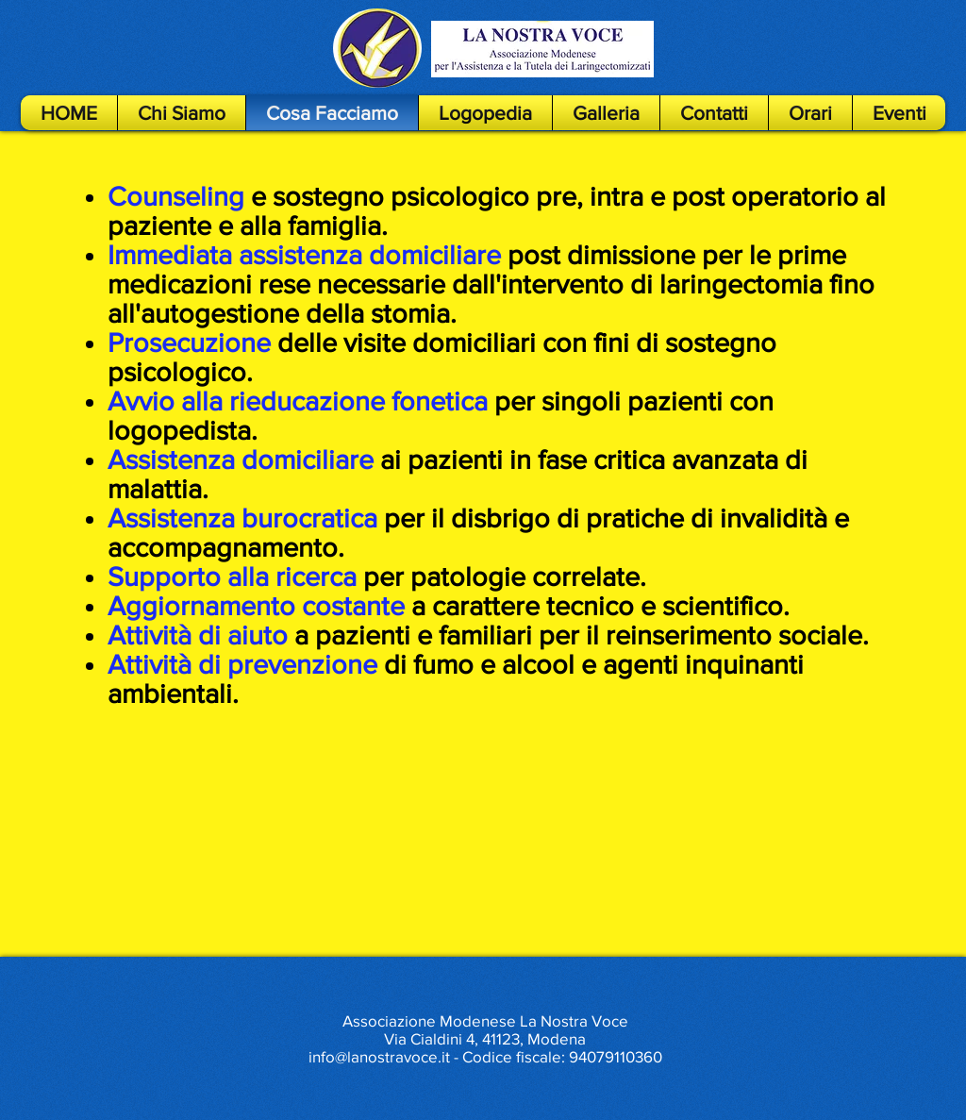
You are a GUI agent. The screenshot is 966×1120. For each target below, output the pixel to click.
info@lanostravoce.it (379, 1056)
